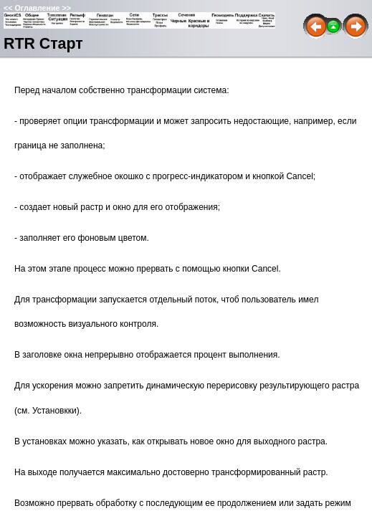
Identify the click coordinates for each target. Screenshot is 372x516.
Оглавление (36, 8)
